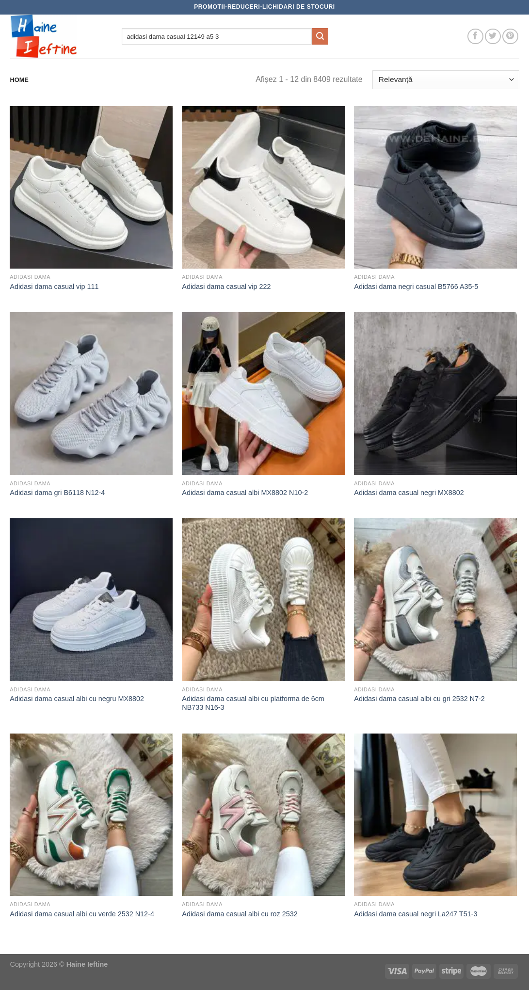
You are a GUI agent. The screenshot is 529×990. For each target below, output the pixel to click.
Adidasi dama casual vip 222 (226, 286)
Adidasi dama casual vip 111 (54, 286)
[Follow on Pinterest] (510, 37)
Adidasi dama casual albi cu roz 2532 (239, 914)
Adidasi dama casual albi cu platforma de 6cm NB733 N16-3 (253, 703)
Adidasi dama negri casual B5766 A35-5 (416, 286)
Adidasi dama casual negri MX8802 (409, 492)
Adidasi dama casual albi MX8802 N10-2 (245, 492)
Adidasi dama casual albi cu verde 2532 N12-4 (82, 914)
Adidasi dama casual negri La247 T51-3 (415, 914)
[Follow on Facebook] (475, 37)
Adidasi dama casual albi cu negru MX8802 (77, 699)
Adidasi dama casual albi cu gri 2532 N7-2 (419, 699)
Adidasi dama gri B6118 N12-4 (57, 492)
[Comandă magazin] (445, 79)
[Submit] (320, 36)
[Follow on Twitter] (493, 37)
